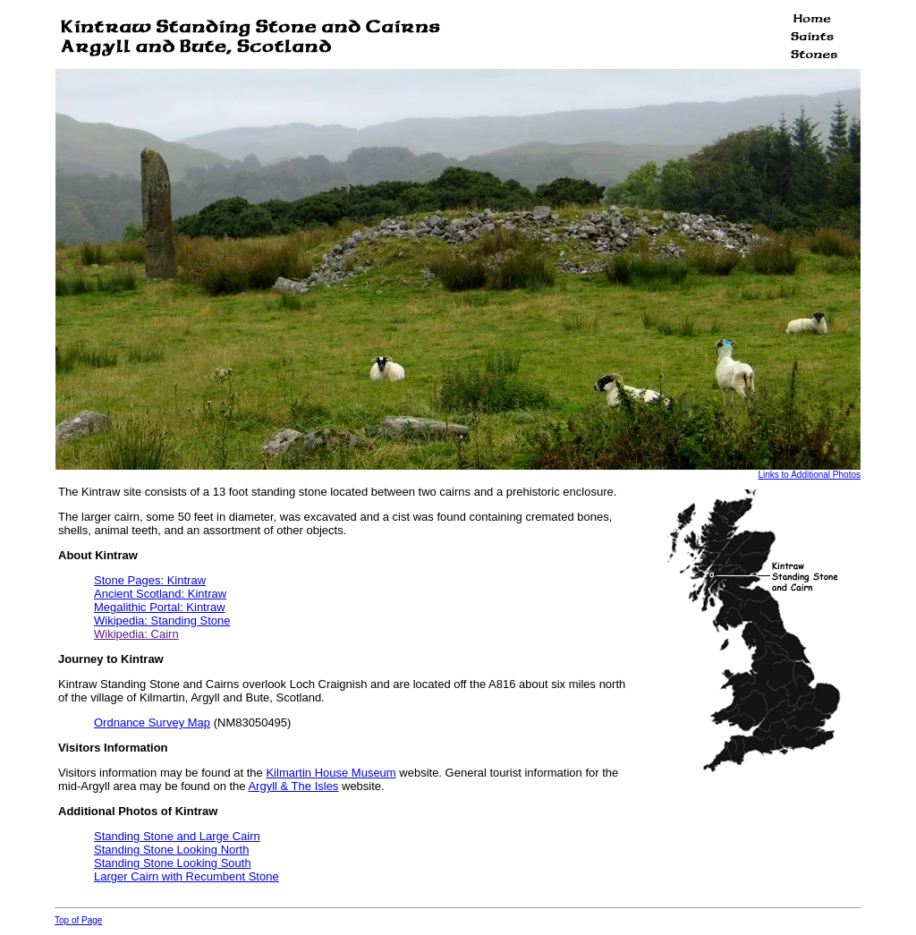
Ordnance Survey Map (152, 722)
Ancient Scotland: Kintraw (160, 593)
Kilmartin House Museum (330, 772)
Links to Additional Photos (809, 475)
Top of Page (78, 920)
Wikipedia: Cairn (136, 634)
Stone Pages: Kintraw (150, 580)
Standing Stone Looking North (171, 849)
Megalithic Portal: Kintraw (159, 607)
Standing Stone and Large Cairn (177, 836)
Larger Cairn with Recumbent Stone (186, 876)
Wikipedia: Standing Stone (162, 620)
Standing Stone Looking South (172, 863)
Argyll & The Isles (293, 786)
